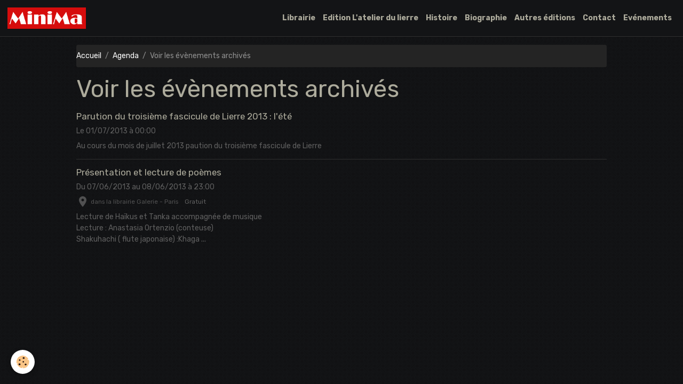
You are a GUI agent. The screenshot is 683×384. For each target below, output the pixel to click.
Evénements (647, 17)
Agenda (126, 55)
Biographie (486, 17)
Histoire (441, 17)
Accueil (88, 55)
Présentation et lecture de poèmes (148, 172)
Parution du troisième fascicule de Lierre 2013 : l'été (184, 116)
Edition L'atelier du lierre (370, 17)
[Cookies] (23, 362)
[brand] (48, 18)
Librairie (298, 17)
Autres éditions (544, 17)
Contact (599, 17)
